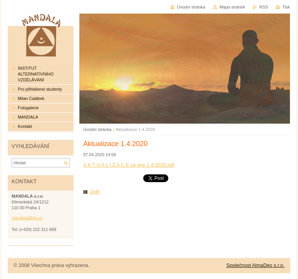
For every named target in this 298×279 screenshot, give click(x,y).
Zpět (95, 192)
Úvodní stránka (97, 129)
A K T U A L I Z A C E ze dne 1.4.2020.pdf (128, 165)
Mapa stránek (232, 7)
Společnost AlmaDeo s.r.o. (255, 265)
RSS (263, 7)
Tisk (286, 7)
